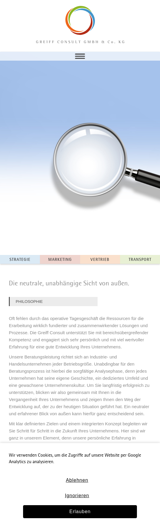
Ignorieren (77, 495)
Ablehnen (77, 480)
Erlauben (79, 511)
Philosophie (29, 301)
